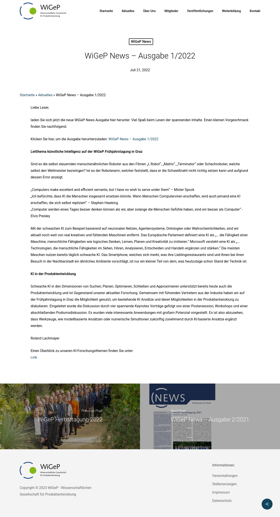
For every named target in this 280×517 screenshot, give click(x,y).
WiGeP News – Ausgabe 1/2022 (133, 139)
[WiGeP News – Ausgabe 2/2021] (210, 416)
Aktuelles (45, 95)
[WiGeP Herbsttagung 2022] (70, 416)
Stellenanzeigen (224, 484)
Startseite (27, 95)
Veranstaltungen (225, 476)
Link (34, 357)
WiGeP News (141, 41)
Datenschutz (222, 501)
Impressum (221, 492)
